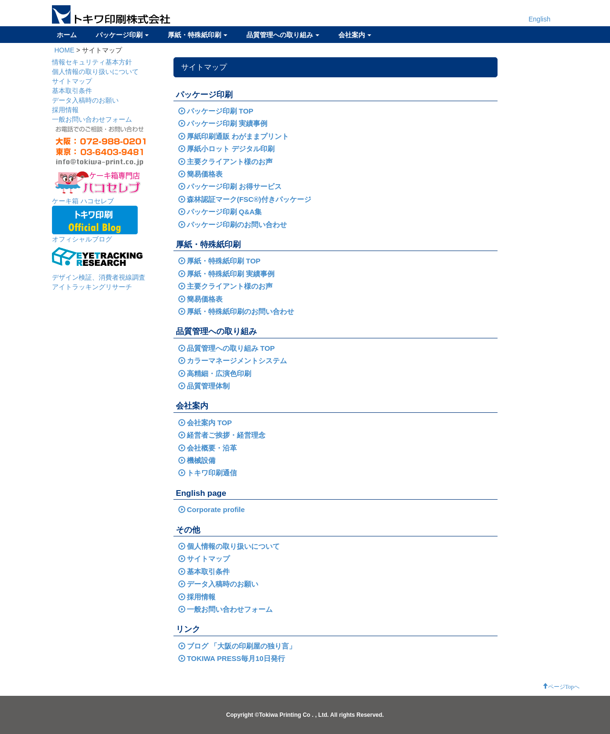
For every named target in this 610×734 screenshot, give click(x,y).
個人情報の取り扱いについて (95, 71)
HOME (64, 50)
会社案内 (354, 35)
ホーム (67, 35)
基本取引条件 (72, 90)
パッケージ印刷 (122, 35)
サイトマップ (72, 81)
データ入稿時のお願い (85, 100)
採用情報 (65, 110)
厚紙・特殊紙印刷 (197, 35)
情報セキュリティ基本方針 (92, 62)
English (539, 19)
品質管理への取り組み (282, 35)
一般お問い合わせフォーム (92, 119)
